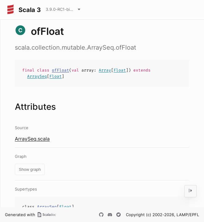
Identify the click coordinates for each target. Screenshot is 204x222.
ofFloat (60, 70)
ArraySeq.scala (32, 139)
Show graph (30, 169)
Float (120, 70)
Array (105, 70)
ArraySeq (37, 76)
